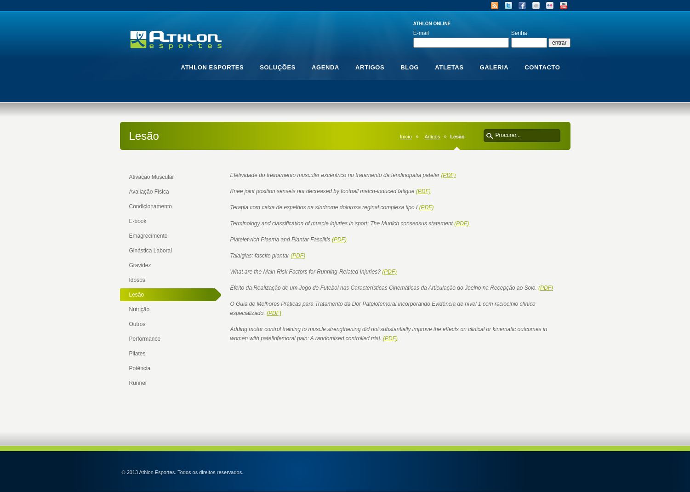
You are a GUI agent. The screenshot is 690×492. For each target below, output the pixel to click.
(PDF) (448, 175)
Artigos (432, 136)
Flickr (549, 5)
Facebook (522, 5)
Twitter (508, 5)
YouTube (563, 5)
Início (406, 136)
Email (536, 5)
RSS (494, 5)
